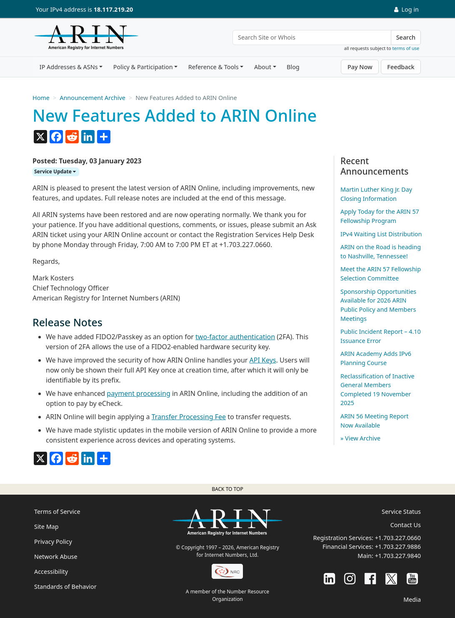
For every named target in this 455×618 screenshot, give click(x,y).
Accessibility (51, 571)
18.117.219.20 (113, 9)
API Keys (263, 360)
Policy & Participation (143, 67)
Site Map (46, 526)
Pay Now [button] (360, 67)
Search (405, 37)
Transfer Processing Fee (189, 416)
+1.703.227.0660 (398, 538)
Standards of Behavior (65, 586)
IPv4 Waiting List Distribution (381, 234)
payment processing (138, 393)
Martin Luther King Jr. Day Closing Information (376, 194)
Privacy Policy (53, 541)
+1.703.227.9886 (398, 546)
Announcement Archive (92, 98)
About (262, 67)
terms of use (406, 48)
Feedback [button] (400, 67)
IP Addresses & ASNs (69, 67)
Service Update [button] (55, 171)
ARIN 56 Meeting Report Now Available (374, 420)
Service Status (401, 511)
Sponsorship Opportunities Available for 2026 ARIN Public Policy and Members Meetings (378, 305)
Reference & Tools (213, 67)
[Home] (84, 39)
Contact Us (405, 525)
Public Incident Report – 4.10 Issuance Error (380, 336)
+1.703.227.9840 (398, 556)
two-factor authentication (235, 336)
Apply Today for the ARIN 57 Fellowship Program (379, 216)
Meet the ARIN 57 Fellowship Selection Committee (380, 273)
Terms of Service (57, 511)
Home (41, 98)
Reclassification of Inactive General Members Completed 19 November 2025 (377, 389)
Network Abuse (56, 556)
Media (412, 599)
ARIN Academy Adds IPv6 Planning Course (375, 358)
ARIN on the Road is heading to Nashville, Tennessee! (380, 251)
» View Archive (360, 438)
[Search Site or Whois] (311, 37)
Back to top (227, 489)
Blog (293, 67)
